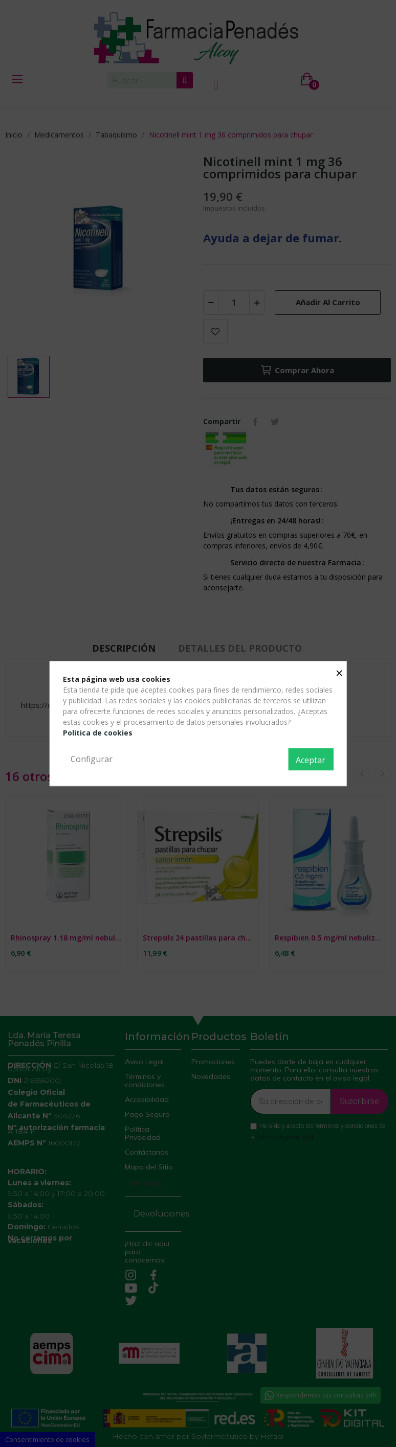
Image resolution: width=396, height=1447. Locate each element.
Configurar (92, 759)
